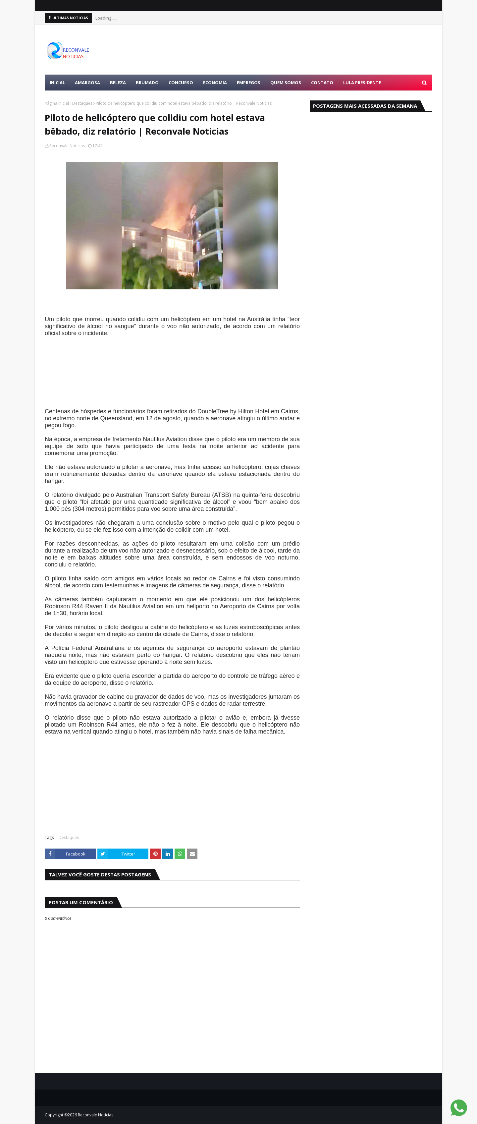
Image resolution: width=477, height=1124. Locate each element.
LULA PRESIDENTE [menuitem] (362, 83)
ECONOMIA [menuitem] (215, 83)
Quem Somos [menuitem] (285, 83)
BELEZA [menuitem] (118, 83)
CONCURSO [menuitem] (181, 83)
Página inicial (57, 103)
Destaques (82, 103)
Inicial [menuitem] (57, 83)
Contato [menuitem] (322, 83)
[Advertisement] (311, 50)
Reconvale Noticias (67, 145)
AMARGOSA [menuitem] (87, 83)
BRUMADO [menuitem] (147, 83)
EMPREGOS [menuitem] (248, 83)
